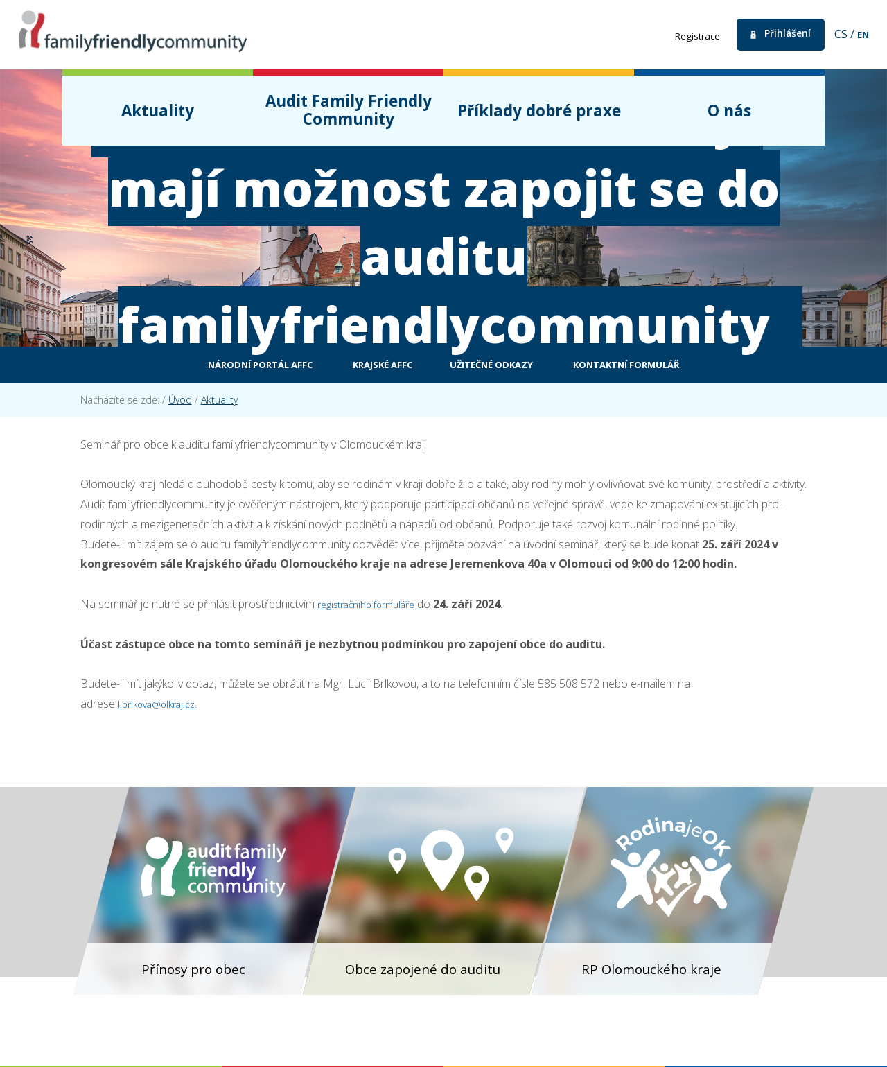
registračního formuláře (375, 608)
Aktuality (219, 403)
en (861, 34)
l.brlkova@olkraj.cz (162, 707)
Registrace (682, 35)
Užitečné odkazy (504, 366)
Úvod (180, 403)
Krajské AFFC (366, 366)
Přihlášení (781, 34)
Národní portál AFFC (208, 366)
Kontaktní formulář (679, 366)
